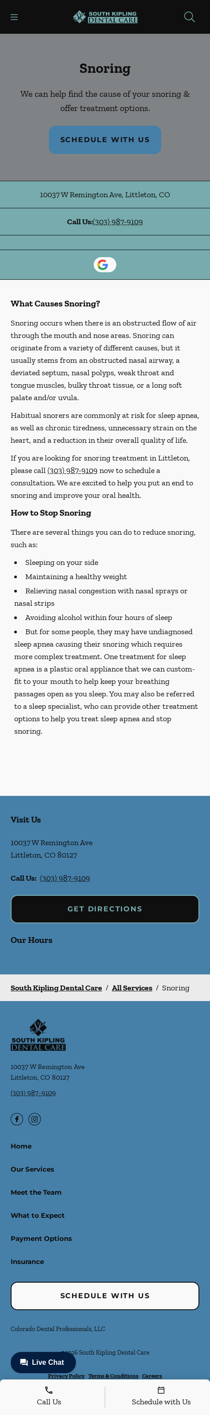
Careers (152, 1375)
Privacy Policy (66, 1375)
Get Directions (104, 909)
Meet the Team (36, 1192)
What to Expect (38, 1215)
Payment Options (41, 1238)
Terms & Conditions (113, 1375)
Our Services (32, 1169)
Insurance (27, 1261)
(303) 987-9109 (118, 222)
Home (21, 1146)
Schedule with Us (105, 139)
